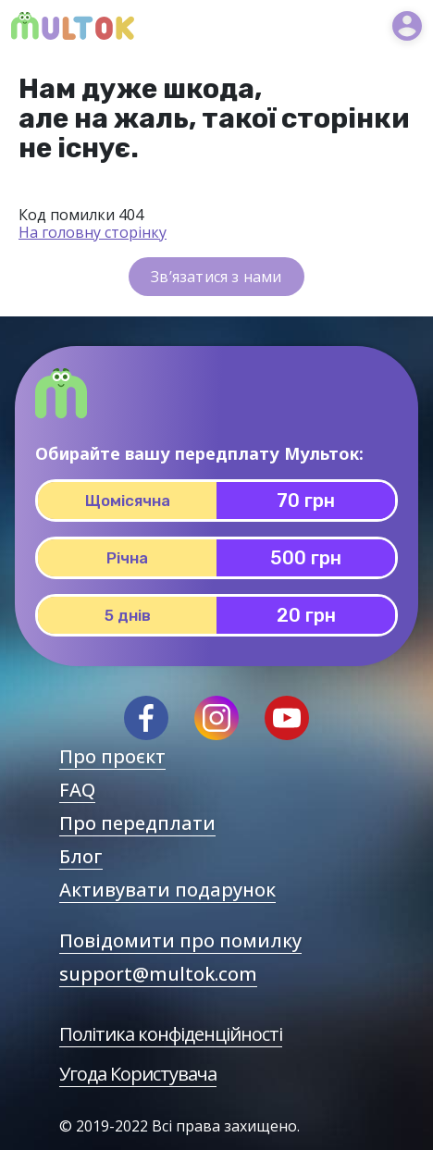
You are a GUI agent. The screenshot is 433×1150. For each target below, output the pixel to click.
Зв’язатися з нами (216, 276)
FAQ (77, 789)
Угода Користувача (137, 1073)
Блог (81, 856)
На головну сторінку (93, 232)
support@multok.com (158, 973)
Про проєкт (112, 756)
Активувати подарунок (167, 889)
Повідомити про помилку (180, 940)
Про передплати (137, 822)
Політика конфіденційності (170, 1033)
